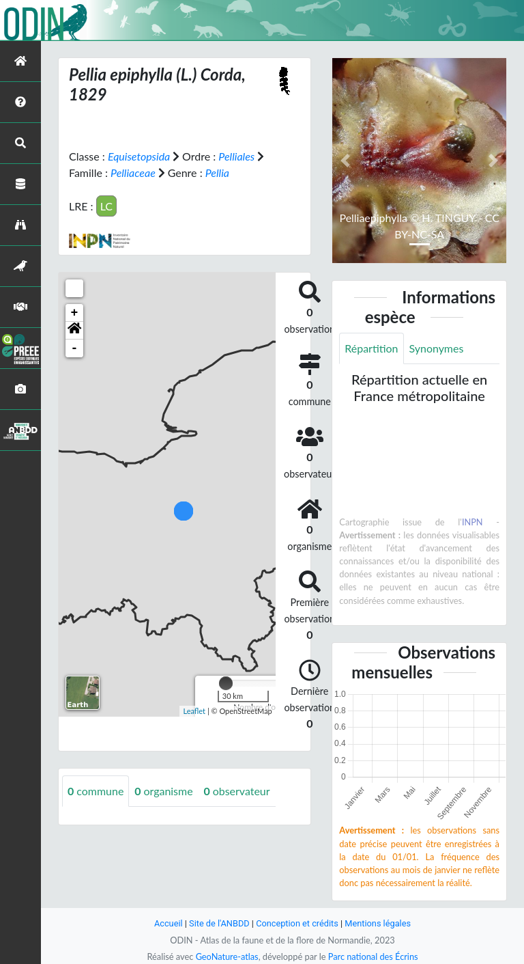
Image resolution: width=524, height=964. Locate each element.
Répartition (371, 348)
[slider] (226, 683)
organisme (164, 790)
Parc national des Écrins (373, 956)
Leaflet (194, 710)
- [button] (74, 348)
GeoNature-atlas (226, 956)
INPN (472, 522)
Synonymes (436, 348)
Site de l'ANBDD (219, 923)
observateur (237, 790)
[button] (74, 331)
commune (96, 790)
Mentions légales (378, 923)
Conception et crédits (297, 923)
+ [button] (74, 313)
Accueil (168, 923)
